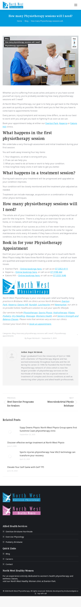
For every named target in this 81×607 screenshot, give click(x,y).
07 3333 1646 (59, 275)
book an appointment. (40, 324)
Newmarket (60, 304)
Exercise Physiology (15, 536)
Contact (9, 564)
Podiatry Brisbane (14, 542)
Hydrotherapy (60, 312)
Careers (9, 559)
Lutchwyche (44, 304)
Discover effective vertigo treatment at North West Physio (35, 442)
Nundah (33, 304)
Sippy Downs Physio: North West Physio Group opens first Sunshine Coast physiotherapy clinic (48, 429)
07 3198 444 (56, 272)
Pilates (71, 312)
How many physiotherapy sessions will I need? (22, 42)
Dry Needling (18, 316)
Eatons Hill (22, 304)
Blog (7, 39)
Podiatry (7, 316)
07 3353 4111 (61, 268)
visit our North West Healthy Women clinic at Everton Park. (29, 581)
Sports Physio (45, 312)
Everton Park (51, 123)
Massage (30, 316)
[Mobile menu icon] (75, 5)
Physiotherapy (30, 312)
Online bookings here (31, 268)
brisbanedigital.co (71, 591)
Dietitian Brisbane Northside (19, 531)
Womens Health (44, 316)
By (32, 338)
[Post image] (10, 432)
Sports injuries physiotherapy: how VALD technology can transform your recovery (47, 454)
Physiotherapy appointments (16, 46)
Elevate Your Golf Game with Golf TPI (25, 467)
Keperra (63, 123)
